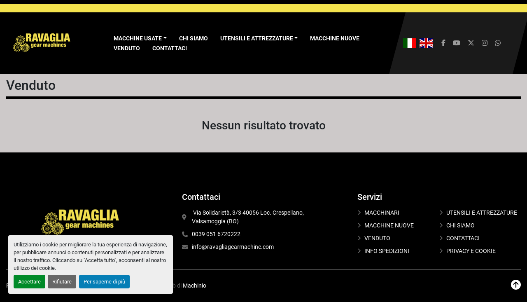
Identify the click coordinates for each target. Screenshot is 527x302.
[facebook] (443, 43)
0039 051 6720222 (216, 234)
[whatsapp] (497, 43)
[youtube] (456, 43)
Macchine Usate (138, 38)
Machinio (194, 285)
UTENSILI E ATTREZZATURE (256, 38)
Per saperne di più (104, 282)
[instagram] (484, 43)
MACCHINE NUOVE (334, 38)
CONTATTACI (169, 48)
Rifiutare (62, 282)
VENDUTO (127, 48)
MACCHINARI (381, 212)
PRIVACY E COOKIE (471, 251)
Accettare (29, 282)
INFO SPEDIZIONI (386, 251)
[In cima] (516, 285)
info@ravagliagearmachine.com (233, 246)
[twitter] (471, 43)
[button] (140, 38)
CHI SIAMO (193, 38)
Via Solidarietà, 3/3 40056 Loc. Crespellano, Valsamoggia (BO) (248, 217)
